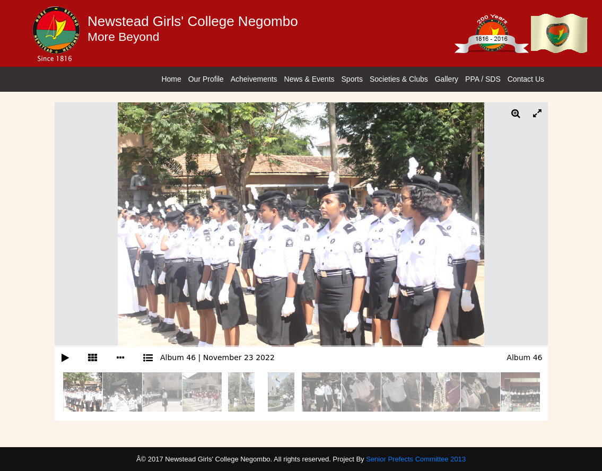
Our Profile (206, 79)
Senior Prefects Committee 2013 (416, 459)
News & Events (309, 79)
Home (171, 79)
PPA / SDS (483, 79)
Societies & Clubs (399, 79)
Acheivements (254, 79)
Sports (352, 79)
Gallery (446, 79)
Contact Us (526, 79)
